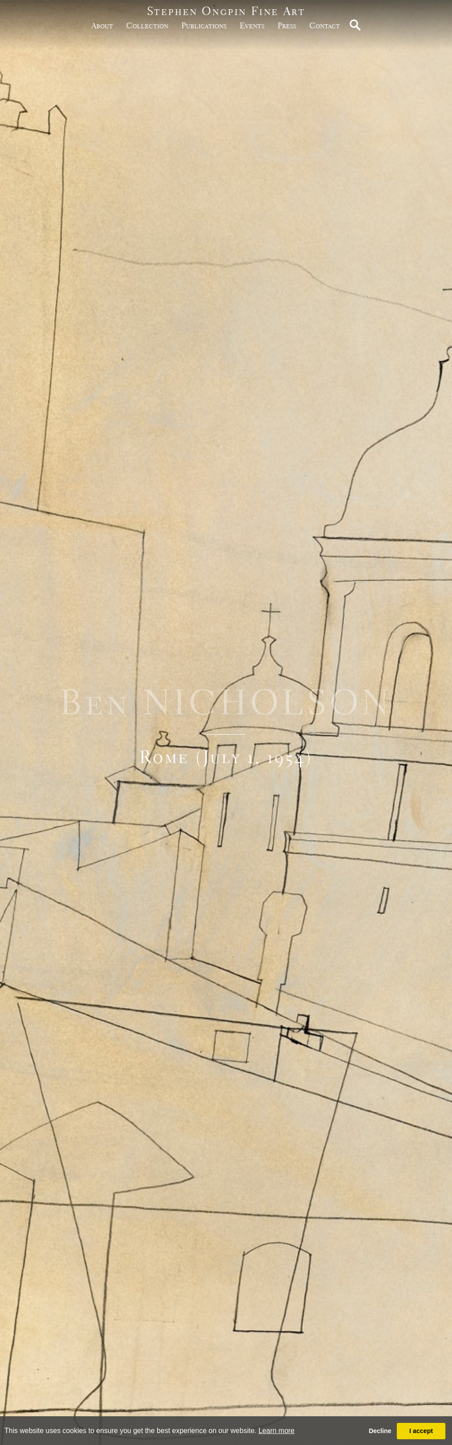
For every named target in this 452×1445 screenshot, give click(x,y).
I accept (421, 1430)
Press (287, 25)
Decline (380, 1430)
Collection (147, 25)
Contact (324, 25)
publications (203, 25)
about (102, 25)
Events (252, 25)
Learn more (276, 1430)
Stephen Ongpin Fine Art (226, 11)
